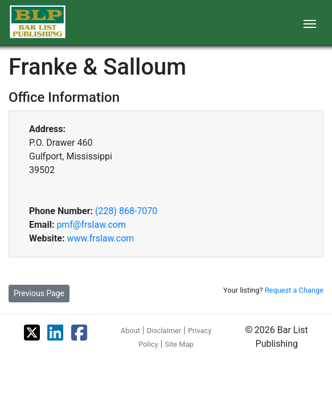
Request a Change (294, 290)
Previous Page (39, 293)
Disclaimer (164, 330)
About (130, 330)
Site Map (179, 344)
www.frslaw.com (100, 238)
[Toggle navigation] (310, 22)
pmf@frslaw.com (91, 224)
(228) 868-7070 (126, 211)
